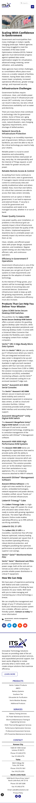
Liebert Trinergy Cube (14, 504)
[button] (32, 6)
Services (18, 709)
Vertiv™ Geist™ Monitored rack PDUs (18, 561)
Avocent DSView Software (13, 484)
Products (18, 681)
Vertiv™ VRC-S (15, 350)
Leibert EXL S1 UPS (13, 530)
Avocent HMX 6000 (13, 448)
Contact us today (22, 612)
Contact (18, 740)
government (9, 618)
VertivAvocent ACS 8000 (17, 391)
